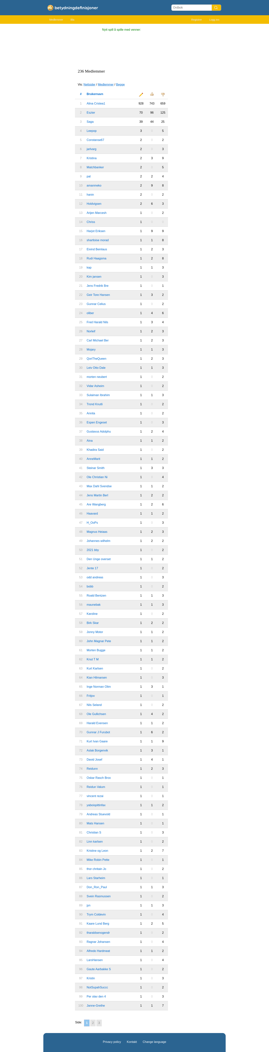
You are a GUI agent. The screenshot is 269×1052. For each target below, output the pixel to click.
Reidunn (92, 768)
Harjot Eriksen (96, 231)
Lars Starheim (96, 878)
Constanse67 (95, 140)
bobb (90, 586)
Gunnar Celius (96, 304)
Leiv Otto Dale (96, 367)
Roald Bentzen (96, 595)
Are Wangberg (96, 504)
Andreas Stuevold (98, 814)
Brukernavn (95, 94)
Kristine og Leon (97, 850)
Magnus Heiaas (97, 531)
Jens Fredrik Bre (97, 285)
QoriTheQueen (96, 358)
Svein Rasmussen (99, 896)
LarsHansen (95, 960)
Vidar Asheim (95, 386)
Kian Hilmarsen (97, 677)
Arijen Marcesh (97, 212)
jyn (88, 905)
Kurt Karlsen (95, 668)
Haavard (92, 513)
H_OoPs (92, 522)
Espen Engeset (97, 422)
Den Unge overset (99, 559)
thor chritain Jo (96, 868)
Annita (91, 413)
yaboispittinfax (96, 805)
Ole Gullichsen (96, 714)
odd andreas (95, 577)
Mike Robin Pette (98, 859)
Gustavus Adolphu (99, 431)
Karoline (92, 613)
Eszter (91, 112)
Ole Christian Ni (97, 477)
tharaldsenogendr (98, 932)
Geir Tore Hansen (98, 294)
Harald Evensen (97, 723)
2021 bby (93, 550)
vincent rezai (95, 796)
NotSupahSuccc (97, 987)
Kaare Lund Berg (98, 923)
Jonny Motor (95, 632)
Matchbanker (95, 167)
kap (89, 267)
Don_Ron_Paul (97, 887)
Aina (90, 440)
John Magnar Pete (99, 641)
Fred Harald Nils (97, 322)
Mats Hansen (95, 823)
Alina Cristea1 (96, 103)
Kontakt (132, 1041)
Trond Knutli (95, 404)
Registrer (196, 19)
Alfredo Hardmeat (98, 951)
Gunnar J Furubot (98, 732)
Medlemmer (56, 19)
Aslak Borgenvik (97, 750)
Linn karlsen (95, 841)
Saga (90, 121)
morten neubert (97, 376)
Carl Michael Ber (98, 340)
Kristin (91, 978)
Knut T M (93, 659)
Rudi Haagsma (96, 258)
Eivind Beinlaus (97, 249)
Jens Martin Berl (97, 495)
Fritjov (91, 695)
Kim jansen (94, 276)
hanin (90, 194)
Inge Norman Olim (99, 686)
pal (89, 176)
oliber (90, 313)
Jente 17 (92, 568)
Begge (120, 84)
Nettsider (89, 84)
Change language (154, 1041)
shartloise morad (98, 240)
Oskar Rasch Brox (99, 777)
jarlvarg (91, 149)
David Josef (94, 759)
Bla (72, 19)
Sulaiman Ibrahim (98, 395)
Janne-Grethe (96, 1005)
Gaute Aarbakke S (99, 969)
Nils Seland (94, 704)
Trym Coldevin (96, 914)
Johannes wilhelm (98, 540)
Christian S (94, 832)
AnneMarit (93, 458)
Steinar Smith (96, 468)
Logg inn (214, 19)
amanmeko (94, 185)
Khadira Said (95, 449)
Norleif (91, 331)
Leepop (92, 130)
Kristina (92, 158)
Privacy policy (112, 1041)
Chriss (91, 222)
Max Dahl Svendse (99, 486)
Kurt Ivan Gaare (97, 741)
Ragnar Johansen (98, 941)
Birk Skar (93, 622)
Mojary (91, 349)
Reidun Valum (96, 786)
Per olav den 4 (96, 996)
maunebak (94, 604)
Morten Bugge (96, 650)
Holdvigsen (94, 203)
